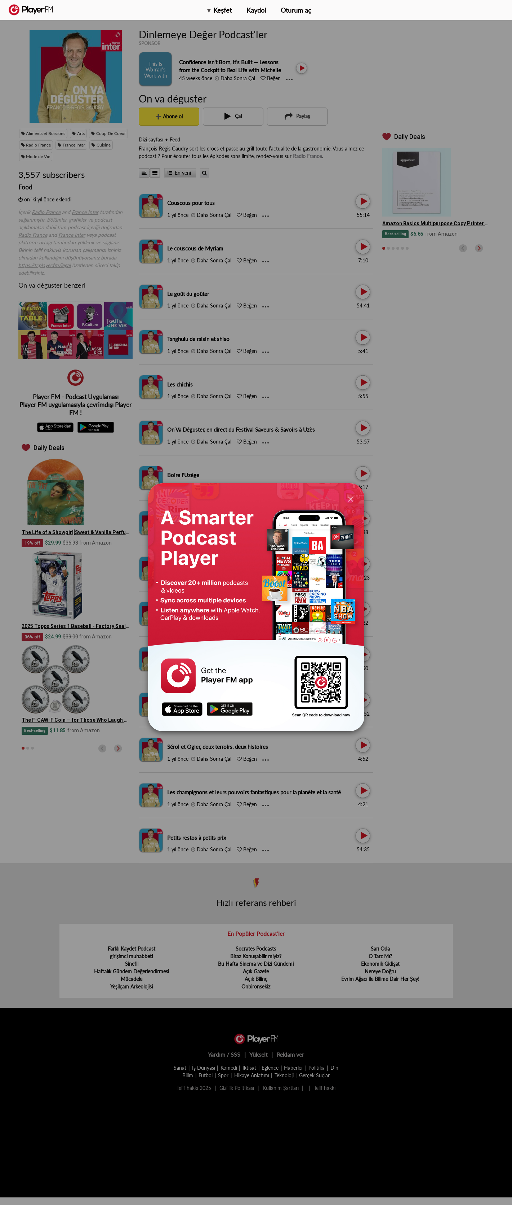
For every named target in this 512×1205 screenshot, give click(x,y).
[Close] (351, 498)
